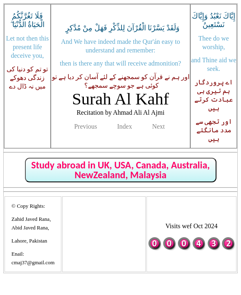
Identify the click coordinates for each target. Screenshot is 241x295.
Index (124, 126)
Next (158, 126)
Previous (85, 126)
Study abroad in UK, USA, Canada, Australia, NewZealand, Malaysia (120, 170)
